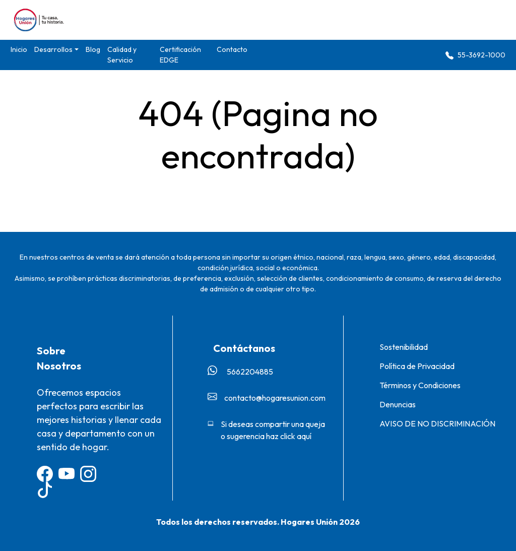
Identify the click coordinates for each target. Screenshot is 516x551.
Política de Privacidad (417, 366)
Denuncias (397, 404)
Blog (93, 49)
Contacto (232, 49)
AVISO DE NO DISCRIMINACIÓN (437, 423)
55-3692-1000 (475, 55)
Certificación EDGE (180, 55)
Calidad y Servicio (122, 55)
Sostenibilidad (403, 347)
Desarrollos (53, 49)
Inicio (19, 49)
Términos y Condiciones (420, 385)
